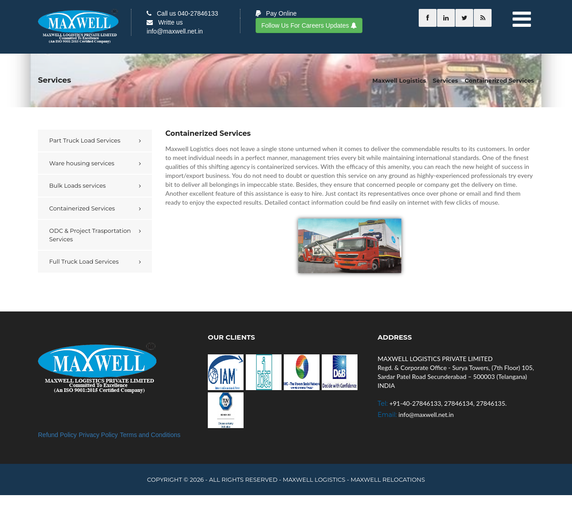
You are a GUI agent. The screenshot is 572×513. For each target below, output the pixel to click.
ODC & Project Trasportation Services (90, 235)
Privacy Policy (98, 434)
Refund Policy (57, 434)
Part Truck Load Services (84, 140)
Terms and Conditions (150, 434)
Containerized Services (82, 208)
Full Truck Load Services (84, 261)
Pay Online (276, 13)
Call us (182, 13)
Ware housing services (81, 163)
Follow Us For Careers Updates (309, 25)
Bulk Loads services (77, 185)
